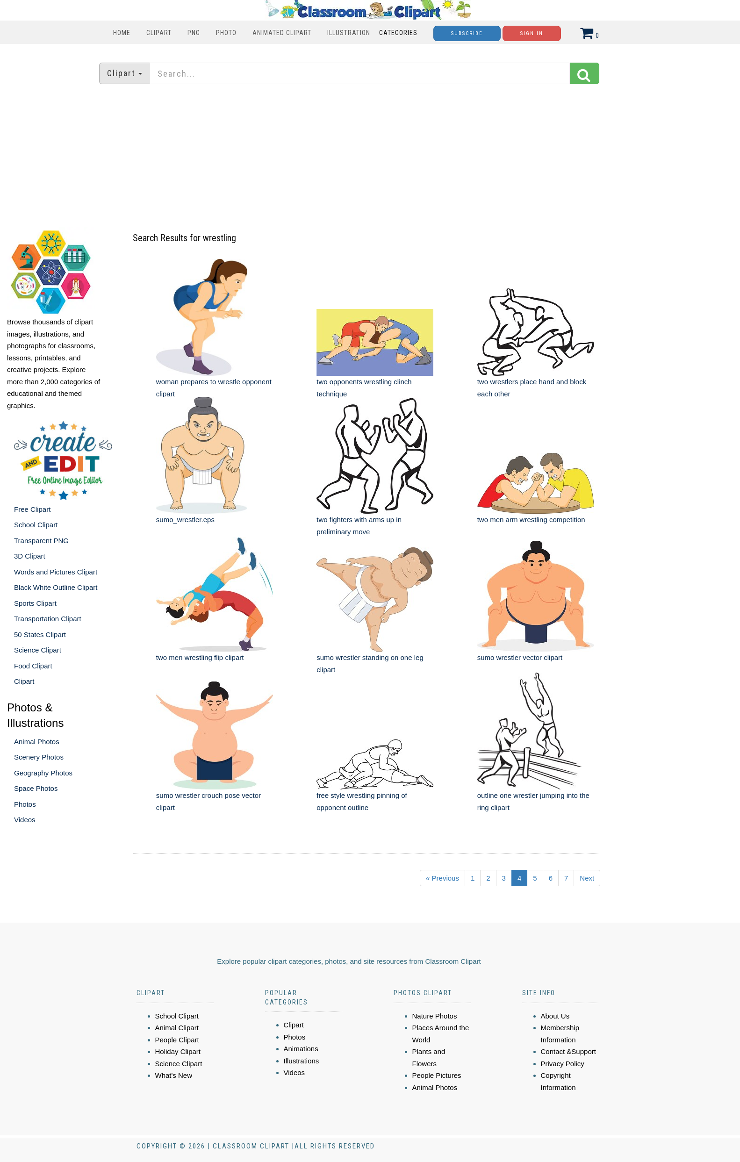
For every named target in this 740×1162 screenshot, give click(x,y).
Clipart (159, 32)
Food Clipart (33, 666)
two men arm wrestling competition (531, 520)
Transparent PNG (41, 541)
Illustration (348, 32)
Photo (226, 32)
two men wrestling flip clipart (200, 657)
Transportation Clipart (47, 619)
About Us (555, 1016)
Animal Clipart (177, 1028)
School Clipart (35, 525)
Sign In (531, 33)
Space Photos (35, 788)
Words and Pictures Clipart (55, 572)
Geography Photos (43, 773)
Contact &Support (568, 1051)
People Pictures (436, 1075)
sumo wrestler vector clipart (520, 657)
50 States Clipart (40, 634)
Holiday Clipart (178, 1051)
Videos (25, 820)
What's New (174, 1075)
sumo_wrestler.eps (185, 520)
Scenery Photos (39, 757)
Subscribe (467, 33)
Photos (25, 804)
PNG (193, 32)
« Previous (442, 878)
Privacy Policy (562, 1064)
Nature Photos (434, 1016)
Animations (301, 1049)
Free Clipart (32, 509)
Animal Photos (36, 742)
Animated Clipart (281, 32)
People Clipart (177, 1040)
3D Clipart (29, 556)
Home (121, 32)
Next (587, 878)
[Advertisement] (370, 156)
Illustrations (301, 1061)
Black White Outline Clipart (55, 587)
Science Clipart (37, 650)
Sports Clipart (35, 603)
